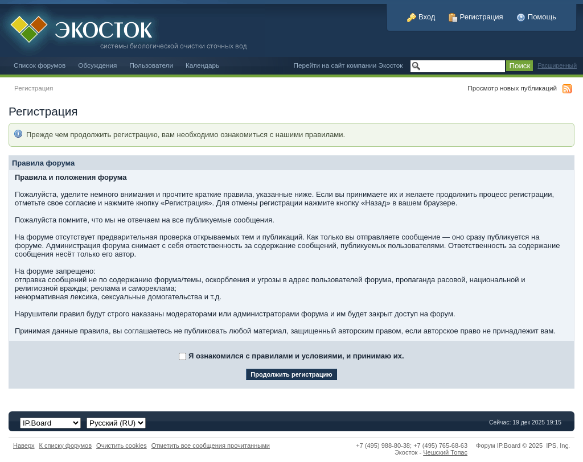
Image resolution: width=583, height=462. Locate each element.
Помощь (536, 17)
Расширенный (557, 66)
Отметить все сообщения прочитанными (210, 445)
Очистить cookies (121, 445)
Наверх (24, 445)
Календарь (202, 65)
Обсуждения (97, 65)
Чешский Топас (445, 452)
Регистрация (476, 17)
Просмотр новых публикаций (512, 88)
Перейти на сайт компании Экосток (348, 65)
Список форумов (39, 65)
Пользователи (151, 65)
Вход (421, 17)
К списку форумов (65, 445)
